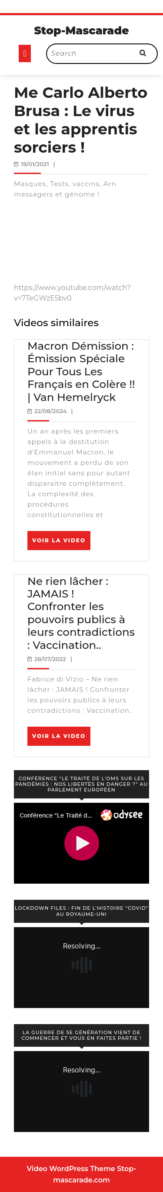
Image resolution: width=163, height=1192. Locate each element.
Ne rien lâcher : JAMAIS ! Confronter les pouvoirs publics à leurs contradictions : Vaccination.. (81, 612)
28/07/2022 (50, 658)
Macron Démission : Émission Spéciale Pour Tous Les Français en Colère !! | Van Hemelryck (81, 371)
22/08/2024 (50, 410)
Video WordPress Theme (71, 1169)
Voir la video (61, 543)
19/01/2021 (35, 163)
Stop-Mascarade (81, 30)
